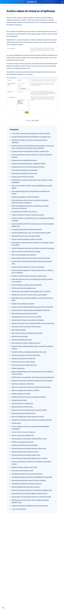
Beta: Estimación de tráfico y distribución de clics (26, 343)
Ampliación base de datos (19, 400)
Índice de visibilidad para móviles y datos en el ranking (28, 416)
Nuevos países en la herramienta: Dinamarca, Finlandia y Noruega (31, 497)
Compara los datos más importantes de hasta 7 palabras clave (30, 151)
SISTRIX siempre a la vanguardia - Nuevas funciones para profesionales (33, 377)
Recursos (32, 575)
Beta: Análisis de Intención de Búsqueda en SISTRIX (27, 333)
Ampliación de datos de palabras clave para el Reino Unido (29, 448)
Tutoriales (32, 587)
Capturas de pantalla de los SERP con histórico (25, 197)
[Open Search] (62, 2)
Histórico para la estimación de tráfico (23, 176)
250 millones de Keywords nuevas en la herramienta (27, 474)
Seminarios (32, 580)
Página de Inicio (5, 5)
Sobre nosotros (32, 546)
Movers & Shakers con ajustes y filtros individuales (27, 285)
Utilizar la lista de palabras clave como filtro (24, 173)
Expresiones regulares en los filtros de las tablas (26, 355)
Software (32, 560)
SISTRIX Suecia (16, 423)
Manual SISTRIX (32, 595)
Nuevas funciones (32, 597)
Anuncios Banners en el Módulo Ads (22, 403)
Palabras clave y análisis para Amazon (23, 303)
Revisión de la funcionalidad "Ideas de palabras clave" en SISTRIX (31, 291)
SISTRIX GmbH (32, 543)
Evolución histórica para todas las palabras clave (26, 455)
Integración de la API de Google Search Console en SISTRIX (29, 410)
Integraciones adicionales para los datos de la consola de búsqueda (32, 420)
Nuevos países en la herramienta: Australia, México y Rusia (29, 438)
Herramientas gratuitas (32, 585)
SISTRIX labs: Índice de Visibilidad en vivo (24, 288)
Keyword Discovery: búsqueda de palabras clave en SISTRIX (29, 458)
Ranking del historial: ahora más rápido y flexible (26, 236)
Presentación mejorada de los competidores (25, 170)
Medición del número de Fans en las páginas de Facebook (29, 397)
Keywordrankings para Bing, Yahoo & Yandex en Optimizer (29, 480)
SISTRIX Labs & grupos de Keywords (22, 442)
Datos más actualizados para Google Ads (24, 255)
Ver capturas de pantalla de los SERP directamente (27, 229)
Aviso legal (32, 555)
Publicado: (28, 120)
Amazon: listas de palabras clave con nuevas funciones (28, 267)
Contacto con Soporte (32, 602)
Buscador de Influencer (32, 570)
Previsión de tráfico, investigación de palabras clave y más (29, 352)
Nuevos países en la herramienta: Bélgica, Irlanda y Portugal (29, 493)
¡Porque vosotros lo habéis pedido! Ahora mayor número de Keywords (32, 307)
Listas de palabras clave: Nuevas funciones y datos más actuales (31, 258)
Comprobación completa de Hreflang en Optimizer (26, 483)
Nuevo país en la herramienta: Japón (22, 470)
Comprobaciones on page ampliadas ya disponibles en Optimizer (31, 310)
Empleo (32, 548)
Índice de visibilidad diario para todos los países (26, 487)
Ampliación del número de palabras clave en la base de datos (30, 505)
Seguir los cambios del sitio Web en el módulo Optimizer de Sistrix (31, 387)
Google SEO (32, 565)
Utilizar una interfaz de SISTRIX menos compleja (26, 251)
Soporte (32, 592)
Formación (32, 551)
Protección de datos (32, 553)
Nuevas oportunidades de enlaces (22, 339)
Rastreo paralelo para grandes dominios (23, 413)
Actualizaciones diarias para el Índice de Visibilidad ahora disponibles (32, 477)
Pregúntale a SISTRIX (32, 578)
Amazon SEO (32, 568)
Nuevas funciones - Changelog (17, 5)
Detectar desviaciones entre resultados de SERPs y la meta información (33, 323)
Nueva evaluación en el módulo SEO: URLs (24, 365)
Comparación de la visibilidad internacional (24, 160)
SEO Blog (32, 582)
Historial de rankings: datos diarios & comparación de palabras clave (32, 490)
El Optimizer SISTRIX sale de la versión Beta (25, 445)
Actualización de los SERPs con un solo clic (24, 211)
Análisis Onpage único (18, 368)
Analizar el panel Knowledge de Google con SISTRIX (27, 239)
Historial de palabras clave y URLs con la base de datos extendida (31, 232)
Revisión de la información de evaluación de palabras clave (29, 276)
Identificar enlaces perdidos (20, 336)
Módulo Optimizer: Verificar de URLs (22, 407)
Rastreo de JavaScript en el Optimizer (23, 384)
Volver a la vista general (19, 509)
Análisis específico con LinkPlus (21, 393)
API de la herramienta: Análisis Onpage (23, 362)
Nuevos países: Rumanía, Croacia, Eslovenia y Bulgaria (28, 320)
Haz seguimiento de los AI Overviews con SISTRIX (26, 317)
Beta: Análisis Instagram (19, 330)
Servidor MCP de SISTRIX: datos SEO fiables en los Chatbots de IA (31, 137)
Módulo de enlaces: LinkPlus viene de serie (24, 467)
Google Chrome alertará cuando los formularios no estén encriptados (32, 380)
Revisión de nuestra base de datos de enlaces (25, 452)
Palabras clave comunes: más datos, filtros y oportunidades (29, 294)
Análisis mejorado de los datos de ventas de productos (28, 215)
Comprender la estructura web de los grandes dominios (28, 167)
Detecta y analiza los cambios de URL (23, 435)
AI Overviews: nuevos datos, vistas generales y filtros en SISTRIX (31, 133)
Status (32, 604)
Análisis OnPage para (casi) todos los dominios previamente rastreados (33, 248)
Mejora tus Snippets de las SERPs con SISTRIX (25, 390)
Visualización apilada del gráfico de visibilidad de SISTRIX (29, 163)
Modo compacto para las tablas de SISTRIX (24, 313)
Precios (32, 563)
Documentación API (32, 599)
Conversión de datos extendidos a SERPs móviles (26, 326)
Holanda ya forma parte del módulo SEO (23, 358)
